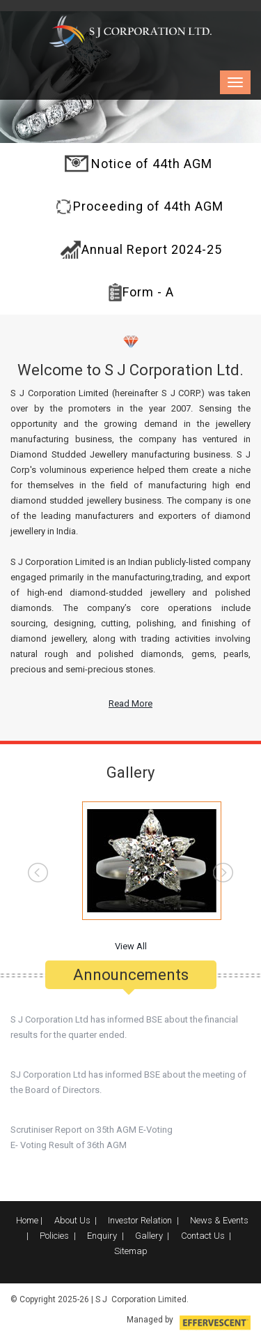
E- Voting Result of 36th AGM (68, 1140)
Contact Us (203, 1235)
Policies (54, 1235)
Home (27, 1220)
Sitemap (131, 1251)
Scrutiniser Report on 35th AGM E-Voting (91, 1124)
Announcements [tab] (131, 970)
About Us (72, 1220)
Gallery (149, 1235)
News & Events (219, 1220)
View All (131, 946)
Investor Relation (140, 1220)
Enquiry (102, 1235)
